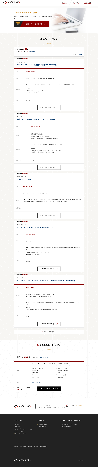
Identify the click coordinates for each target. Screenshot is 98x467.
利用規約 (30, 446)
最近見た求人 (18, 426)
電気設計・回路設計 (63, 363)
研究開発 (35, 372)
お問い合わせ (23, 446)
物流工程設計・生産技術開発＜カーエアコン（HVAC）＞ (38, 119)
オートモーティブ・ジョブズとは (69, 424)
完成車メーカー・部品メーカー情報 (23, 429)
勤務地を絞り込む (36, 382)
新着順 (80, 54)
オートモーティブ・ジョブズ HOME (10, 6)
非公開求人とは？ (33, 51)
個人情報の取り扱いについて (40, 446)
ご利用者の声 (18, 428)
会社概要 (16, 446)
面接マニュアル (42, 426)
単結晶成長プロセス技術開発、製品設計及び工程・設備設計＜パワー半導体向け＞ (47, 281)
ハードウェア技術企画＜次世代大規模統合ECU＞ (35, 227)
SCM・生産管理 (62, 375)
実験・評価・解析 (62, 368)
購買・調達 (36, 377)
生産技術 (35, 370)
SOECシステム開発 (24, 179)
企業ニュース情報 (19, 431)
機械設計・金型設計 (38, 368)
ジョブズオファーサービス (21, 433)
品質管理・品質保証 (63, 370)
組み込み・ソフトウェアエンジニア (67, 366)
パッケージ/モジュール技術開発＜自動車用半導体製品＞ (37, 65)
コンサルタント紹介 (66, 426)
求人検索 (17, 424)
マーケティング (37, 375)
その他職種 (61, 377)
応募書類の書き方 (43, 424)
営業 (59, 372)
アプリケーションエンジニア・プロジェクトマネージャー (44, 364)
